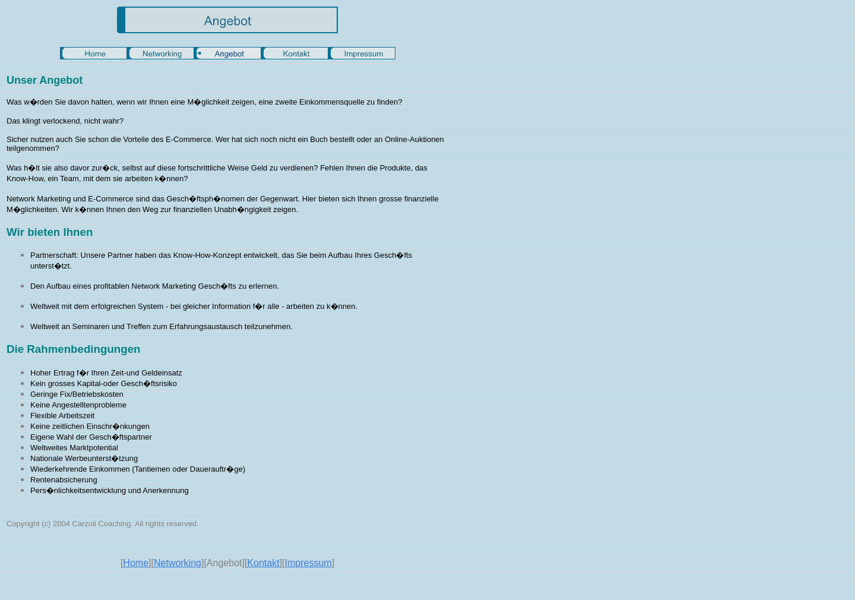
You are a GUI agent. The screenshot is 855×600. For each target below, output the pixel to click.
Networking (177, 563)
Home (135, 563)
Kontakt (263, 563)
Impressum (308, 563)
